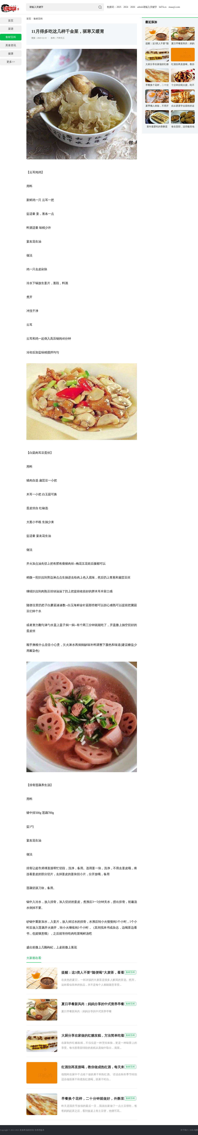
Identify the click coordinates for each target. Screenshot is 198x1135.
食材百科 (10, 37)
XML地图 (194, 1130)
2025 (119, 7)
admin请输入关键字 (147, 7)
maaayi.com (174, 7)
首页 (10, 20)
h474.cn (162, 7)
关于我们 (184, 1130)
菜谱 (10, 28)
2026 (132, 7)
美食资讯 (10, 45)
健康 (10, 53)
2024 (126, 7)
